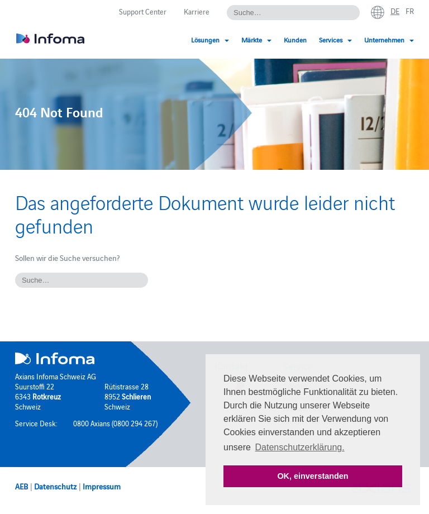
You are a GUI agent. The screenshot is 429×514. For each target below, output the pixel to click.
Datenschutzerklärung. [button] (300, 447)
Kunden (295, 39)
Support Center (142, 11)
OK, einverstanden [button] (312, 476)
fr (410, 10)
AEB (21, 486)
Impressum (102, 486)
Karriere (196, 11)
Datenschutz (55, 486)
